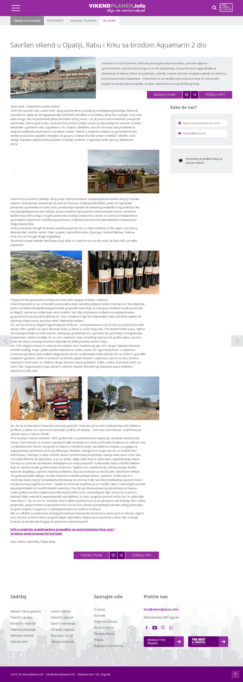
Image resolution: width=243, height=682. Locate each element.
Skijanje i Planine (83, 20)
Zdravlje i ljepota (62, 629)
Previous (14, 172)
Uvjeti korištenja (105, 621)
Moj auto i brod (62, 635)
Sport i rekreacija (63, 623)
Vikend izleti (19, 642)
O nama (99, 609)
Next (155, 172)
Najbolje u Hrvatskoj (108, 646)
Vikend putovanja (27, 21)
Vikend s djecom (62, 617)
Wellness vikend (21, 635)
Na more (109, 20)
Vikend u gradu (21, 617)
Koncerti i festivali (23, 623)
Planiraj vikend (104, 634)
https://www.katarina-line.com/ (199, 123)
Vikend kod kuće (62, 642)
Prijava (98, 640)
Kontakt (99, 615)
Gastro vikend (61, 611)
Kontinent (55, 20)
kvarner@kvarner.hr (192, 133)
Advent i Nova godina (25, 611)
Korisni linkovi (104, 628)
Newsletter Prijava (164, 641)
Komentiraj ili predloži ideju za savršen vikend (203, 161)
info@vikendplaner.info (161, 609)
